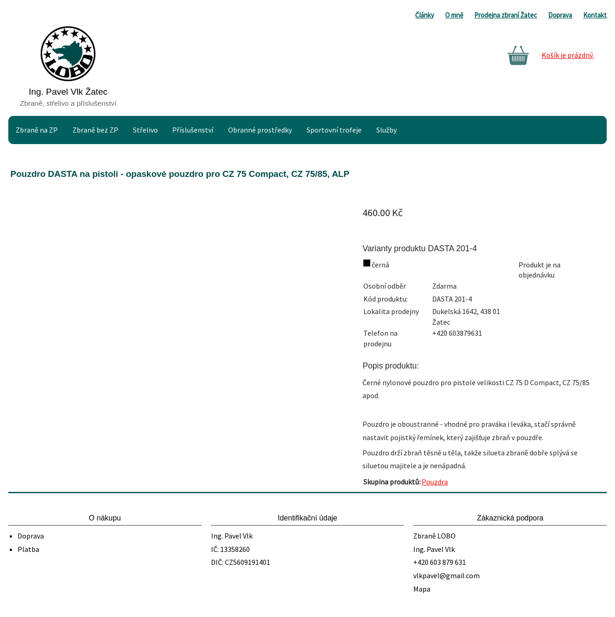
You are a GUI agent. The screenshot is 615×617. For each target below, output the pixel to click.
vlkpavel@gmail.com (446, 575)
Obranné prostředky (260, 129)
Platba (28, 549)
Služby (386, 129)
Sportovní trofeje (334, 129)
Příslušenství (192, 129)
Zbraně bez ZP (95, 129)
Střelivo (145, 129)
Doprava (560, 15)
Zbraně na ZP (37, 129)
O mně (454, 15)
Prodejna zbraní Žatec (505, 15)
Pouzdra (435, 481)
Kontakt (595, 15)
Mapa (421, 588)
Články (424, 15)
